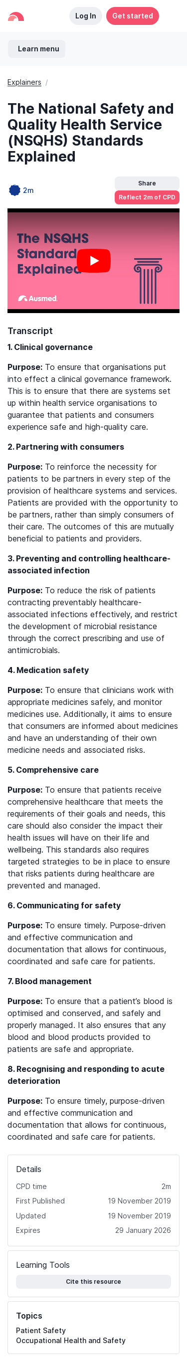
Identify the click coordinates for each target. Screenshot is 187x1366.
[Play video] (94, 261)
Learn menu (38, 48)
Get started (132, 15)
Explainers (24, 82)
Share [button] (147, 183)
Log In (85, 15)
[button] (169, 16)
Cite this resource (93, 1281)
